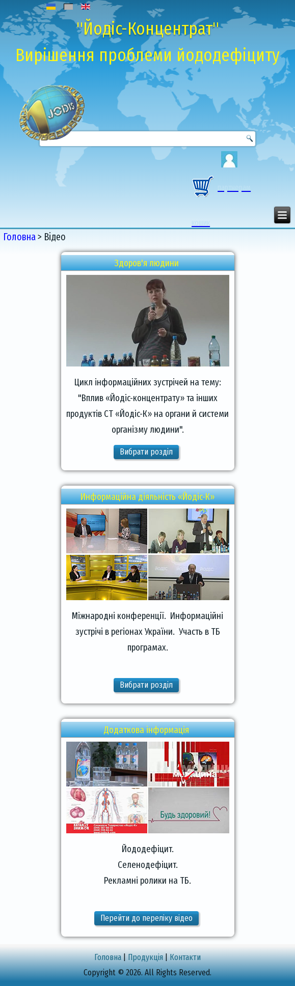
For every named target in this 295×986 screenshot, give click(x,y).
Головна (19, 237)
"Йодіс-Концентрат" (147, 28)
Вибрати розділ (146, 451)
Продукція (145, 957)
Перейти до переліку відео (146, 918)
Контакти (185, 957)
